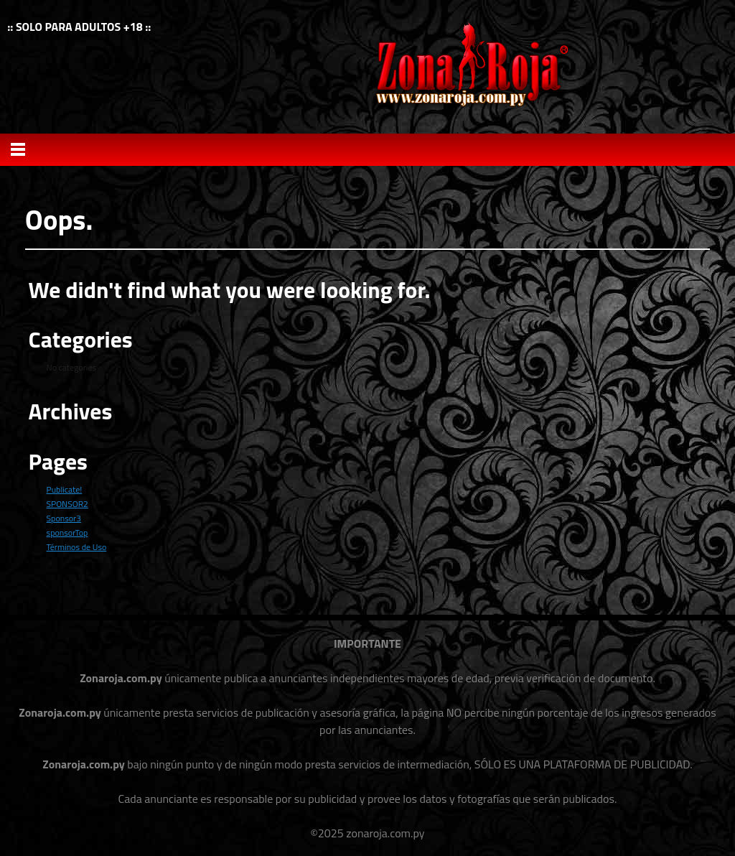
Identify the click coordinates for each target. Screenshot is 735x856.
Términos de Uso (77, 547)
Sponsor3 (64, 518)
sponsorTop (67, 532)
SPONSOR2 (67, 504)
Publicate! (65, 489)
